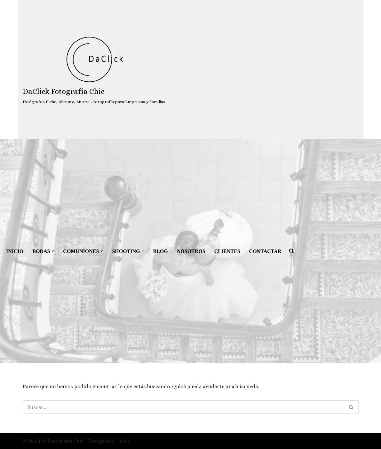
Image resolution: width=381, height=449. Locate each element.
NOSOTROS (191, 251)
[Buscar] (183, 407)
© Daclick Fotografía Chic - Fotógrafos (69, 441)
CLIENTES (227, 251)
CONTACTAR (265, 251)
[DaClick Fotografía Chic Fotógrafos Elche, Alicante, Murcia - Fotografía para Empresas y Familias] (94, 69)
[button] (53, 251)
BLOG (160, 251)
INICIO (14, 251)
